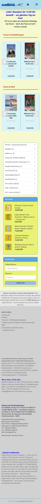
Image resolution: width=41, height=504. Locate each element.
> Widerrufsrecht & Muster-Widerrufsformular (18, 323)
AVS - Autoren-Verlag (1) (12, 192)
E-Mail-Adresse (10, 264)
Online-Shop (12, 501)
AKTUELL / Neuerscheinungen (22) (16, 145)
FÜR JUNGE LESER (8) (12, 183)
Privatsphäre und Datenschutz (12, 328)
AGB (3, 325)
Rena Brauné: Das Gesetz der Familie (11, 64)
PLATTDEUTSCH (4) (11, 170)
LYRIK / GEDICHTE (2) (11, 188)
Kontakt (4, 317)
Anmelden (20, 283)
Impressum (6, 315)
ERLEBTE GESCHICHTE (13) (13, 166)
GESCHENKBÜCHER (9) (12, 175)
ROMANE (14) (9, 149)
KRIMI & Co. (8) (9, 153)
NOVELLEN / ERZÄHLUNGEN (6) (15, 158)
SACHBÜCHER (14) (11, 179)
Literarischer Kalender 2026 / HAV (11, 116)
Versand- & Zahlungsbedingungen (14, 320)
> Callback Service (8, 330)
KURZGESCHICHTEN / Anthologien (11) (17, 162)
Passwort (8, 273)
